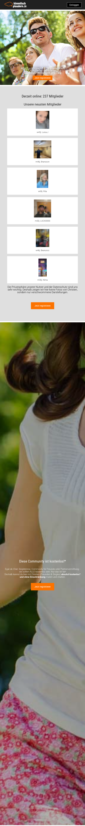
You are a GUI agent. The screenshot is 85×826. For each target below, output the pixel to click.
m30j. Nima (42, 280)
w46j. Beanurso (42, 250)
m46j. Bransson (42, 162)
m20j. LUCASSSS (42, 221)
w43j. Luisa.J (42, 132)
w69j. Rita (42, 191)
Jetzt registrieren (43, 77)
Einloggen (74, 4)
